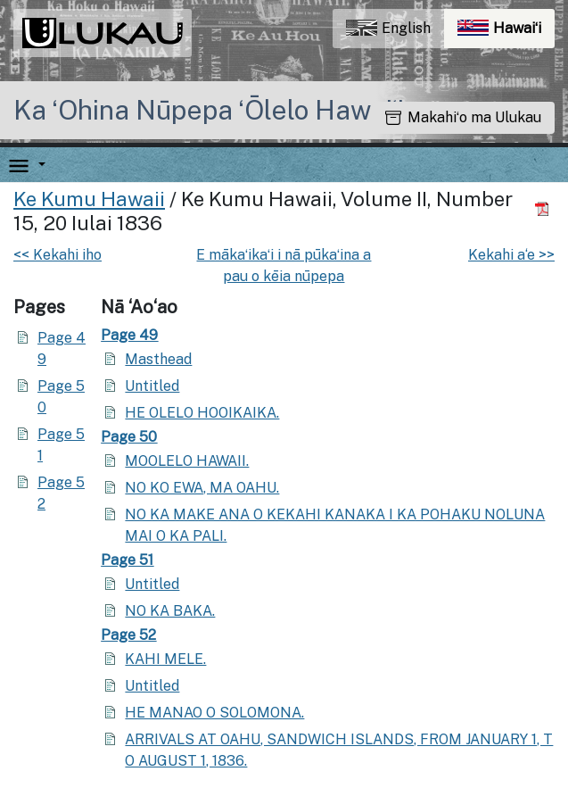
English (388, 28)
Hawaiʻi (506, 32)
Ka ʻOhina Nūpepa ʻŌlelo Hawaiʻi (208, 110)
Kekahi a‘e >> (511, 254)
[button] (38, 164)
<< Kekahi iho (57, 254)
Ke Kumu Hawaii (89, 199)
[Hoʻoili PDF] (544, 208)
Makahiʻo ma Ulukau (463, 117)
